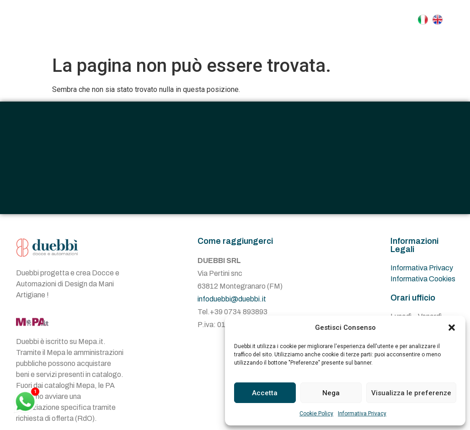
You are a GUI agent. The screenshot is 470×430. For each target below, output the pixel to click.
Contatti (271, 40)
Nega (331, 393)
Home (179, 19)
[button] (451, 327)
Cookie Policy (316, 413)
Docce (278, 19)
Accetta (265, 393)
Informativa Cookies (422, 279)
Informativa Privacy (362, 413)
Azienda (225, 19)
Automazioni (344, 19)
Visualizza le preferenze (411, 393)
